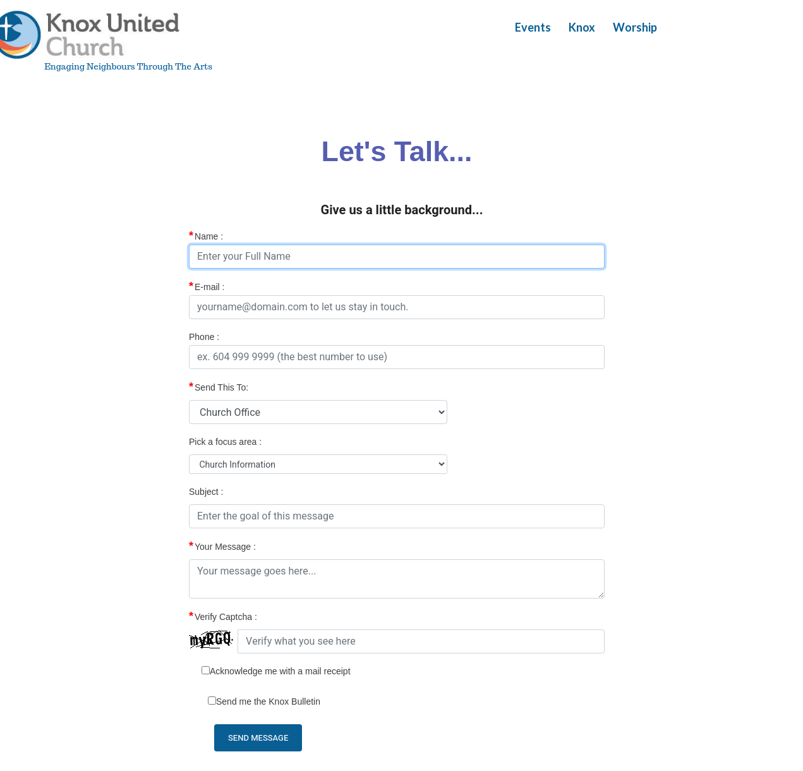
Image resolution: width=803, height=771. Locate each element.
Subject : (206, 492)
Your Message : (222, 546)
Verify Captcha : (223, 616)
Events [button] (533, 27)
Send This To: (218, 386)
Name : (206, 235)
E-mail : (206, 286)
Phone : (204, 337)
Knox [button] (582, 27)
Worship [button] (635, 27)
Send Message (258, 738)
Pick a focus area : (225, 442)
